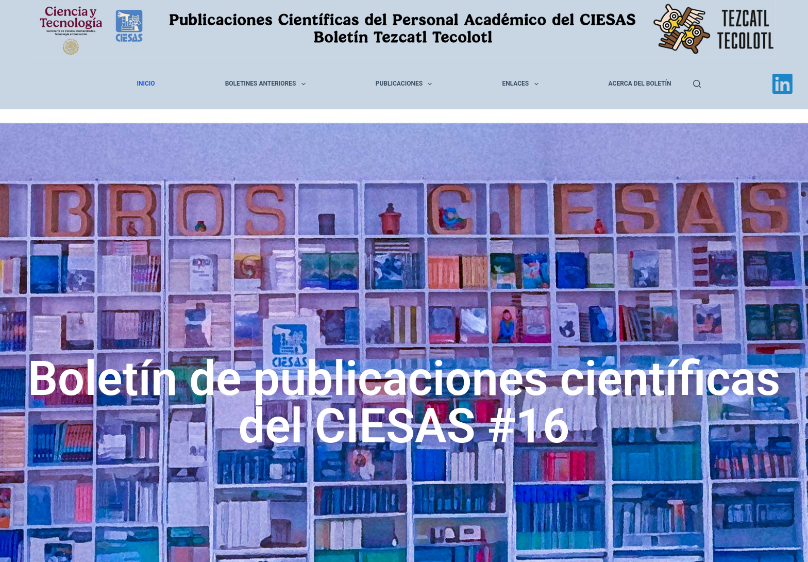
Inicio (146, 83)
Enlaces (522, 84)
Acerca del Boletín (640, 83)
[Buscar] (697, 84)
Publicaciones (406, 84)
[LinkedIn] (782, 84)
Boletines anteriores (267, 84)
